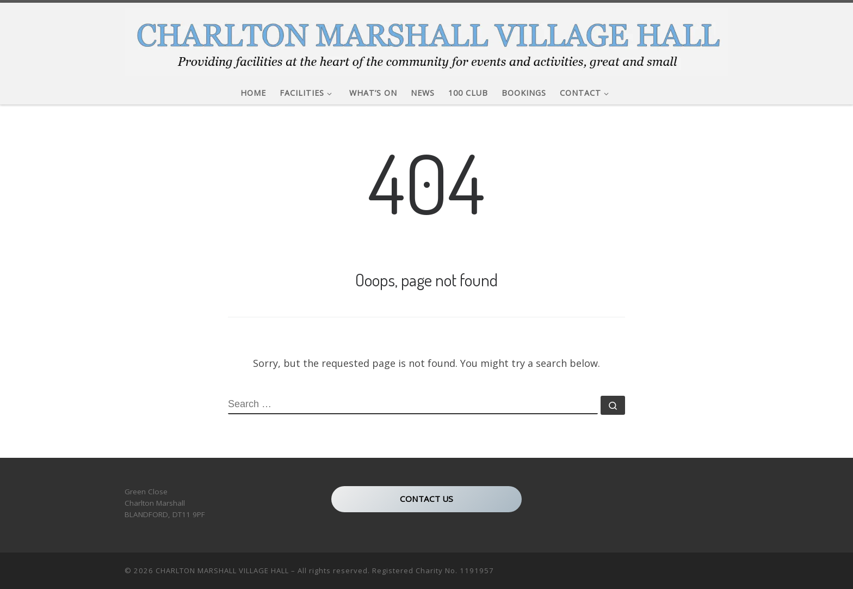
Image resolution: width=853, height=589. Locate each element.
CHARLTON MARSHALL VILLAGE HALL (222, 570)
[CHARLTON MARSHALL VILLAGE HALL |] (426, 39)
